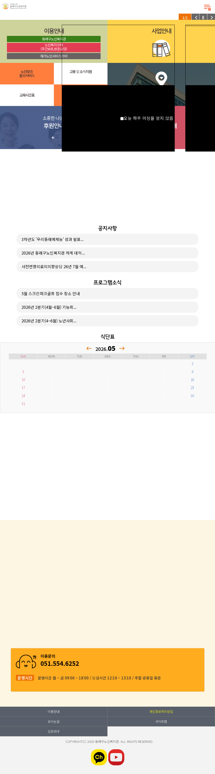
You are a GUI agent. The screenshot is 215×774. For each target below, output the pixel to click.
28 (136, 395)
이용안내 (54, 711)
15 (164, 379)
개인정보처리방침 (161, 711)
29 (164, 395)
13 (107, 379)
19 (79, 387)
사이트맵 (161, 721)
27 (107, 395)
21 (136, 387)
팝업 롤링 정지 (203, 18)
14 (136, 379)
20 (107, 387)
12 (79, 379)
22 (164, 387)
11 (51, 379)
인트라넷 (54, 731)
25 (51, 395)
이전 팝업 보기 (195, 18)
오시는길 (54, 721)
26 (79, 395)
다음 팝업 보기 (211, 18)
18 (51, 387)
